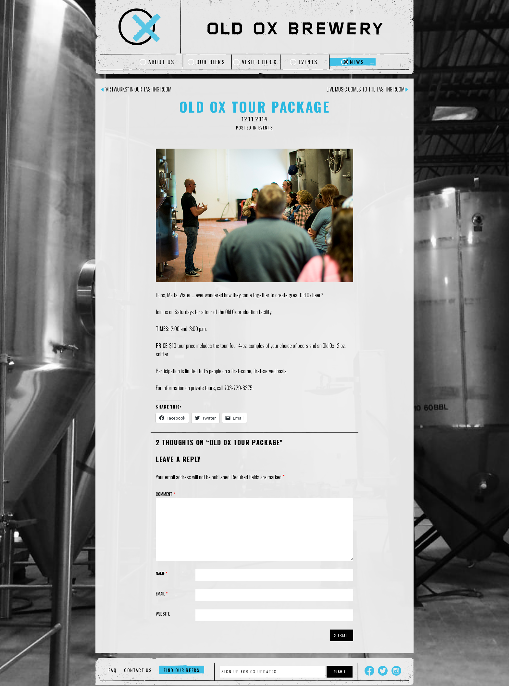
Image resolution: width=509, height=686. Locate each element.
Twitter (383, 671)
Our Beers (210, 62)
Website (163, 613)
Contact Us (138, 670)
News (357, 62)
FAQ (112, 670)
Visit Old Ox (259, 62)
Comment (165, 494)
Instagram (396, 671)
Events (308, 62)
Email (162, 593)
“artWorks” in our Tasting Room (136, 89)
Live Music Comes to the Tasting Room (367, 89)
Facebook (369, 671)
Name (161, 573)
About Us (161, 62)
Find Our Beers (182, 670)
